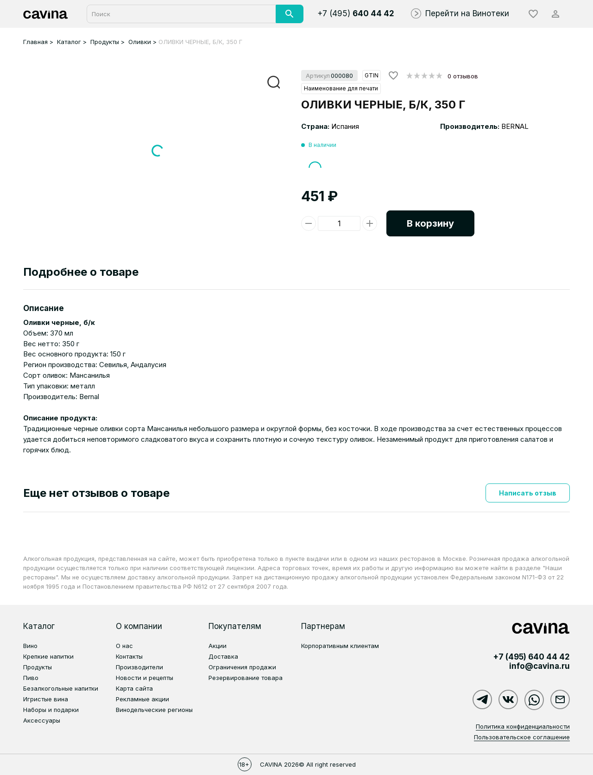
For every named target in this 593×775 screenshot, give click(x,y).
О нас (124, 645)
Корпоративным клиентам (340, 645)
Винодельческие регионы (154, 709)
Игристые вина (45, 699)
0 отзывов (463, 76)
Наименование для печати (341, 88)
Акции (217, 645)
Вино (30, 645)
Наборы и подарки (51, 709)
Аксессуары (41, 720)
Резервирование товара (245, 677)
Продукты (37, 667)
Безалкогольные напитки (60, 688)
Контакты (129, 656)
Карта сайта (134, 688)
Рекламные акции (142, 699)
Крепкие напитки (48, 656)
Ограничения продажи (242, 667)
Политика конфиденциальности (523, 726)
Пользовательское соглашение (522, 737)
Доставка (223, 656)
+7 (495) (355, 13)
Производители (139, 667)
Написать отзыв (527, 493)
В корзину (430, 223)
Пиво (30, 677)
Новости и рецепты (144, 677)
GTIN (372, 75)
